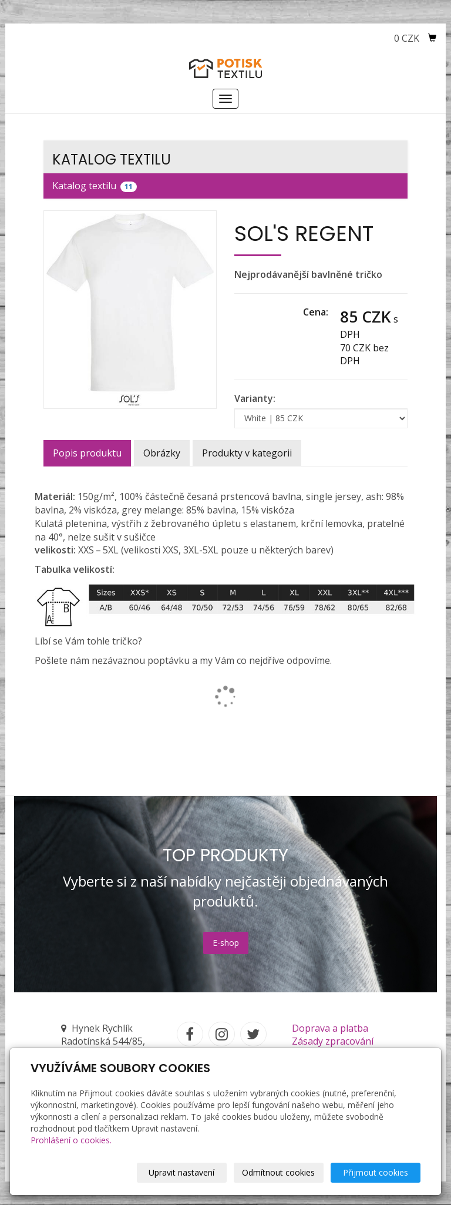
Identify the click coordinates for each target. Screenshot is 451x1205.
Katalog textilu (94, 185)
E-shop (226, 942)
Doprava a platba (330, 1028)
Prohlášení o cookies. (71, 1140)
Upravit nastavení (181, 1172)
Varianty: (254, 398)
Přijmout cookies (375, 1172)
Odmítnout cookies (278, 1172)
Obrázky (161, 453)
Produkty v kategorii (247, 453)
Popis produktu (87, 453)
